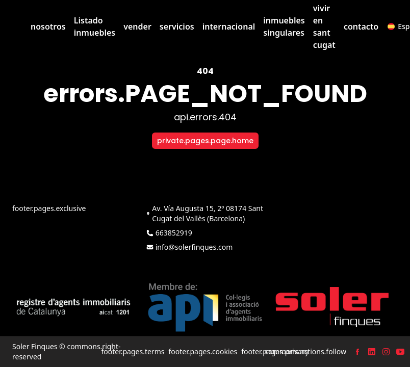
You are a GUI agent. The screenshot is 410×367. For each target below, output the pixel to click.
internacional (228, 26)
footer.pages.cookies (202, 351)
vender (137, 26)
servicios (177, 26)
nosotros (48, 26)
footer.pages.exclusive (49, 208)
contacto (361, 26)
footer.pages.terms (132, 351)
